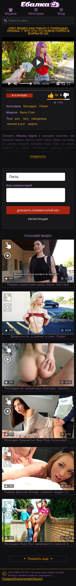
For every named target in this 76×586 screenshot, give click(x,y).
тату (26, 118)
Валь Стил (27, 112)
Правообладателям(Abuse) (22, 579)
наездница (38, 118)
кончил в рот (16, 123)
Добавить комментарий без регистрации (38, 211)
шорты (32, 123)
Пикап (43, 106)
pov (17, 118)
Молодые (30, 106)
